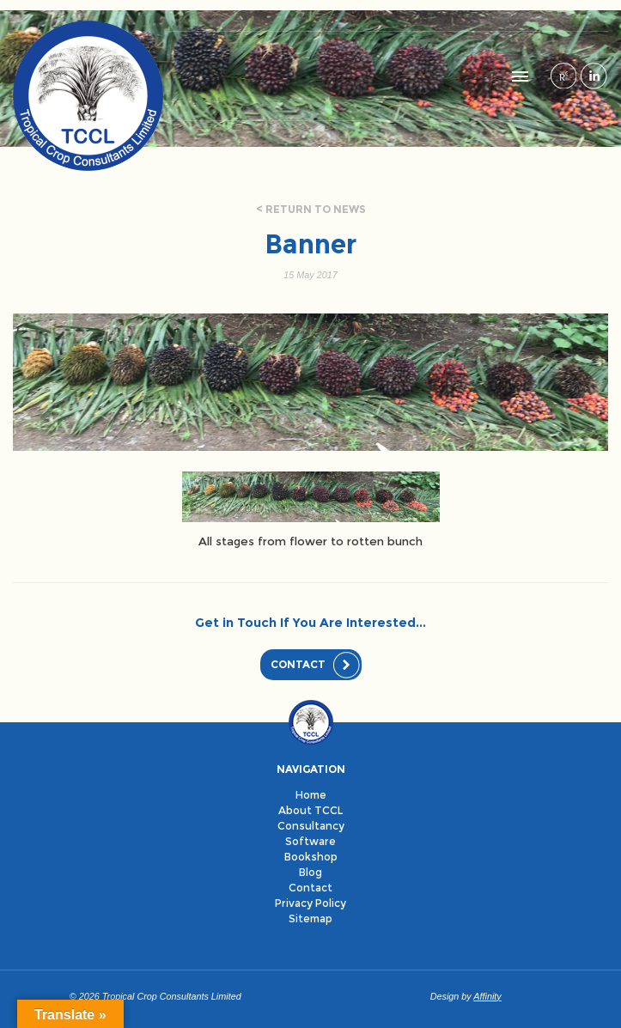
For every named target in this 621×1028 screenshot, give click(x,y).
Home (310, 794)
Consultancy (310, 825)
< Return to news (311, 209)
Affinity (487, 996)
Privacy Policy (310, 903)
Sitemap (310, 918)
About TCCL (310, 810)
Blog (310, 872)
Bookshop (311, 856)
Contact (298, 664)
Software (310, 841)
